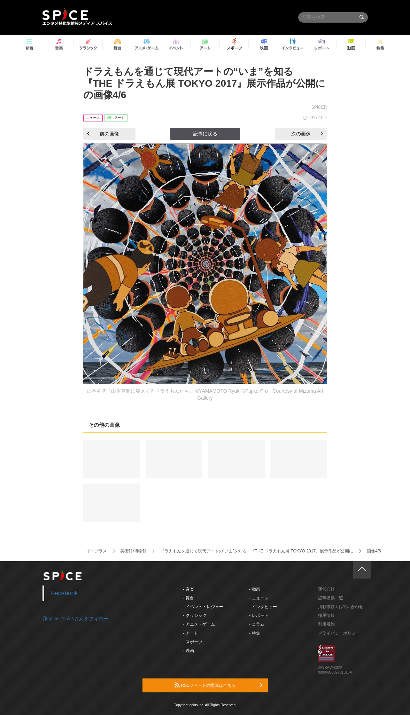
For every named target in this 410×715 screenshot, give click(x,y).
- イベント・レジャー (203, 606)
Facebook (64, 593)
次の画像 (307, 133)
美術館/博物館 (133, 551)
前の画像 (103, 133)
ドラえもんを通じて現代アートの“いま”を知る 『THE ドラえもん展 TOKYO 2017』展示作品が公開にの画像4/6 (204, 83)
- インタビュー (263, 606)
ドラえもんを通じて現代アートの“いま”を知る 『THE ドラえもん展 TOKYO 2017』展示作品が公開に (256, 551)
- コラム (256, 624)
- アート (190, 633)
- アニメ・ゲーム (199, 624)
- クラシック (194, 615)
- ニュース (258, 598)
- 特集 (254, 633)
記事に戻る (205, 133)
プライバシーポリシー (339, 633)
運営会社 (326, 589)
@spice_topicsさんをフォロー (75, 618)
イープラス (96, 551)
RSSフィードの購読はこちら (218, 685)
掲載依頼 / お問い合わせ (340, 606)
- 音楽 (188, 589)
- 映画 (188, 650)
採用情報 (326, 615)
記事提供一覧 (330, 598)
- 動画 (254, 589)
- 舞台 (188, 598)
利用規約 (326, 624)
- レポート (258, 615)
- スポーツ (192, 641)
